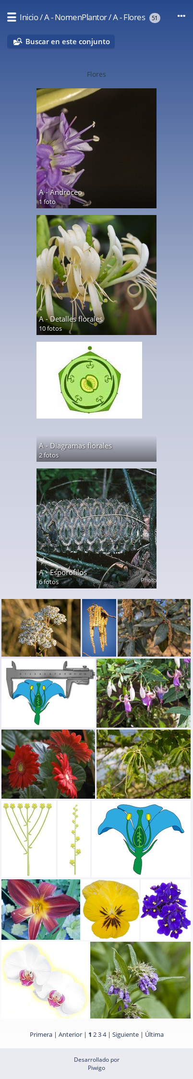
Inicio (29, 17)
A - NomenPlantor (75, 17)
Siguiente (125, 1034)
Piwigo (96, 1068)
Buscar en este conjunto (67, 41)
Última (154, 1034)
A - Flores (129, 17)
